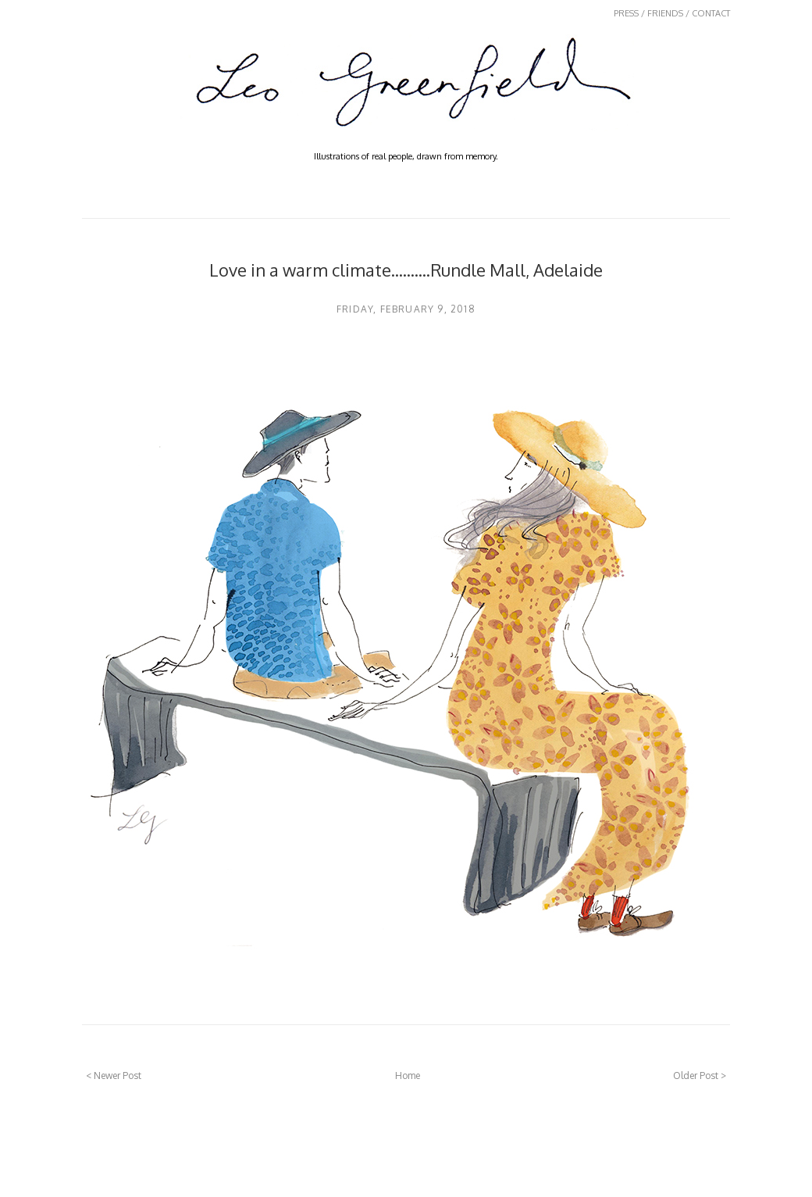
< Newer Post (113, 1075)
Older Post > (699, 1075)
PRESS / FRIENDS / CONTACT (672, 13)
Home (407, 1075)
